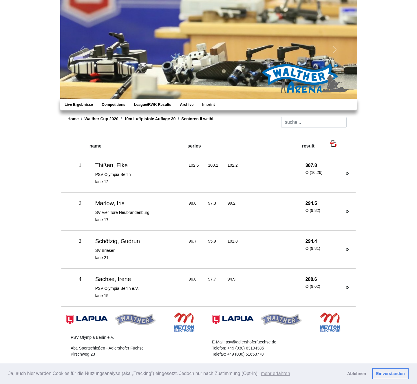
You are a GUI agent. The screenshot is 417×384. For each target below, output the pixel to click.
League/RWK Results (152, 104)
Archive (186, 104)
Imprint (208, 104)
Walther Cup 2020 (101, 119)
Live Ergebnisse (79, 104)
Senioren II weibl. (197, 119)
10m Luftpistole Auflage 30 (150, 119)
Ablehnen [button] (356, 373)
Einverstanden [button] (390, 373)
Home (73, 119)
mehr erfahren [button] (275, 373)
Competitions (113, 104)
